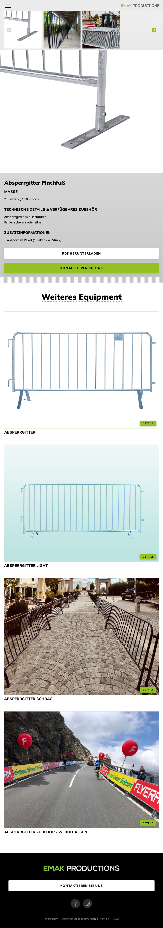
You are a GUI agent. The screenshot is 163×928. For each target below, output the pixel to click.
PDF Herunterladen (81, 253)
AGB (116, 918)
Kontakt (104, 918)
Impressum (51, 918)
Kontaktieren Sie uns (81, 268)
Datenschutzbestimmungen (79, 918)
